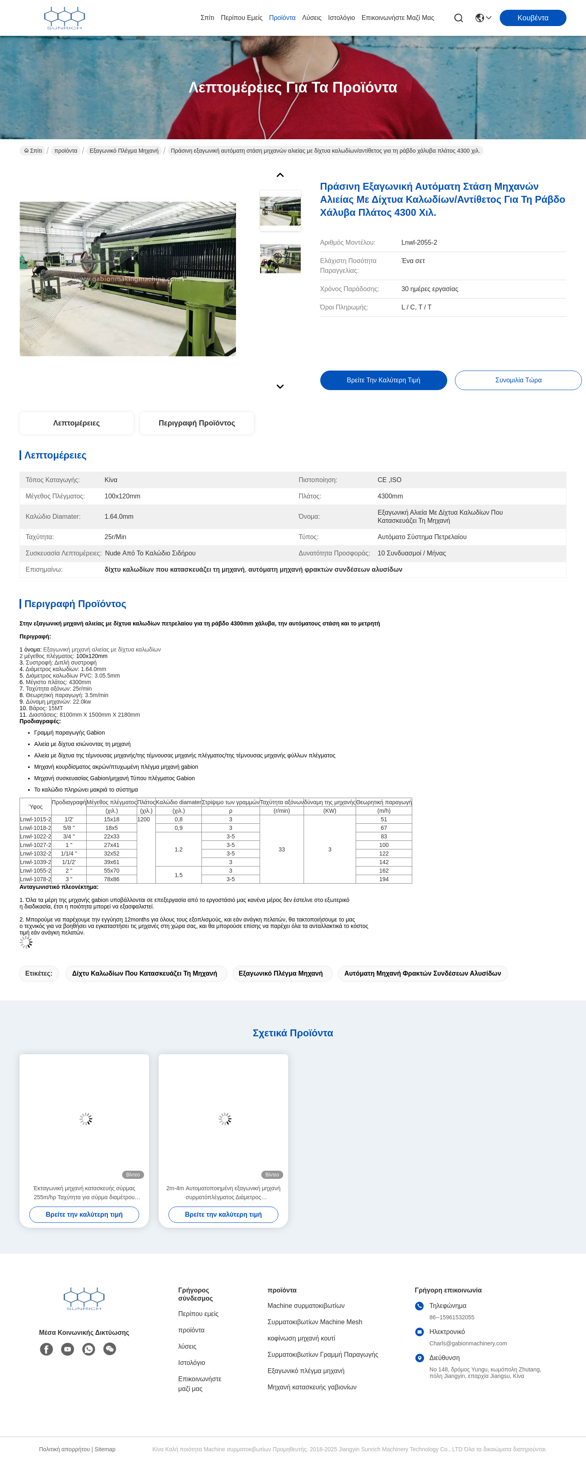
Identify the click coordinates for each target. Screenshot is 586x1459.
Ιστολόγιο (341, 17)
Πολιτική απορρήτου (64, 1449)
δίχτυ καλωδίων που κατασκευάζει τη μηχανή (144, 973)
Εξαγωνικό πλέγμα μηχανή (124, 150)
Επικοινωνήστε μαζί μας (397, 17)
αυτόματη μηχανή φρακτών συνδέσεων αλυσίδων (422, 973)
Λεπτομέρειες (76, 423)
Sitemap (104, 1449)
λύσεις (312, 17)
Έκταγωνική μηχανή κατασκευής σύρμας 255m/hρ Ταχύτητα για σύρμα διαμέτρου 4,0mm (84, 1193)
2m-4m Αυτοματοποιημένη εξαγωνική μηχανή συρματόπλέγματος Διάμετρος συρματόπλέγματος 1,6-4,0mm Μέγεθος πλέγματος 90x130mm (223, 1193)
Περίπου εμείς (242, 17)
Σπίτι (207, 17)
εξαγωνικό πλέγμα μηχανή (281, 973)
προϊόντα (282, 17)
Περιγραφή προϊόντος (197, 423)
